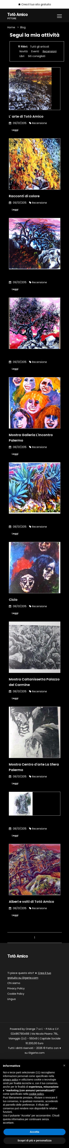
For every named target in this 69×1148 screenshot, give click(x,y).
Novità (24, 51)
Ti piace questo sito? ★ (29, 975)
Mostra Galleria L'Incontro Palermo (31, 438)
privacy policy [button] (10, 1079)
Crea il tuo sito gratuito (34, 4)
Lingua (11, 999)
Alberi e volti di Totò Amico (31, 901)
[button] (64, 1065)
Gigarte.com (36, 1053)
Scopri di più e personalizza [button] (34, 1140)
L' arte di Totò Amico (26, 116)
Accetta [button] (34, 1131)
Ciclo (13, 599)
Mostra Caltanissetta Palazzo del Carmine (34, 682)
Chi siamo (13, 983)
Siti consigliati (36, 56)
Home (11, 27)
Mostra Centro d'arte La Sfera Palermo (34, 767)
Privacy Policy (16, 988)
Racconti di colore (24, 196)
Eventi (35, 51)
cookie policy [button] (36, 1093)
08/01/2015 (17, 447)
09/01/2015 (17, 123)
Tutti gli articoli (39, 46)
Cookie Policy (15, 994)
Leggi (15, 130)
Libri (22, 56)
